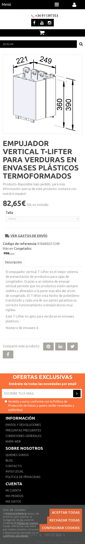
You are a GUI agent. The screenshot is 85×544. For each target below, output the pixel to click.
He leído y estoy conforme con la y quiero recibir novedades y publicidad (39, 406)
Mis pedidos (14, 496)
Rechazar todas (64, 520)
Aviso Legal (15, 471)
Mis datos (13, 501)
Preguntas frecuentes (23, 430)
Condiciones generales (23, 436)
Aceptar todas (66, 512)
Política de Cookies (27, 523)
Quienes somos (17, 455)
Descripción (13, 262)
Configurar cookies (61, 528)
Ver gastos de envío (26, 236)
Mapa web (13, 441)
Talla (9, 212)
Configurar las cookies (15, 535)
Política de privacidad (23, 477)
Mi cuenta (13, 490)
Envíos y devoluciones (24, 424)
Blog (9, 460)
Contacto (14, 466)
